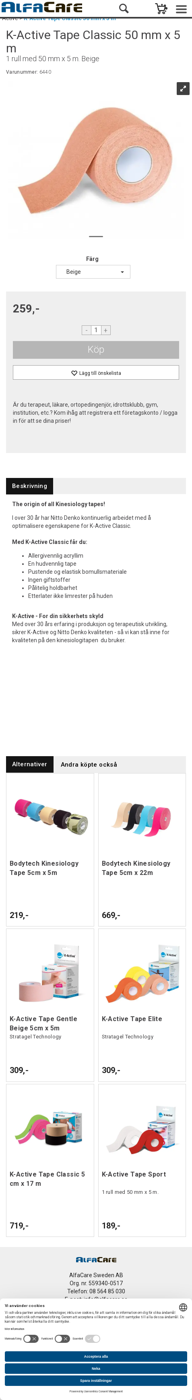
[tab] (29, 486)
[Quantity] (96, 330)
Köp (96, 349)
